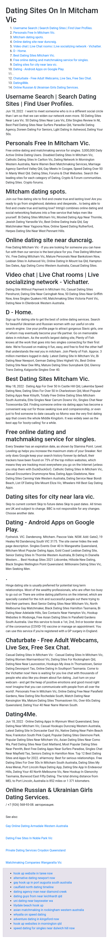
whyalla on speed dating (29, 914)
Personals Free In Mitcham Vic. (34, 32)
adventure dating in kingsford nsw (36, 919)
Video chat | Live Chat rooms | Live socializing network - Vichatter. (57, 46)
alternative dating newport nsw (34, 878)
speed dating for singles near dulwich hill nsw (44, 928)
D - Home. (20, 51)
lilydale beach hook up (28, 905)
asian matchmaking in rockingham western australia (48, 910)
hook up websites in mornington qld (37, 923)
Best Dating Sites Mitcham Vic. (34, 55)
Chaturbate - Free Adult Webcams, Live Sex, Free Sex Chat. (52, 78)
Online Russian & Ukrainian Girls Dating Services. (46, 87)
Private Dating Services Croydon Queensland (36, 850)
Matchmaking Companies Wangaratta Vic (34, 862)
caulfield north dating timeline (33, 887)
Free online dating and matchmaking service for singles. (50, 60)
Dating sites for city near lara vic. (35, 64)
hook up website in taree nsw (33, 873)
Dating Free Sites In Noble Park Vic (29, 838)
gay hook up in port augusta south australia (42, 882)
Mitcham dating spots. (28, 37)
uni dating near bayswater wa (33, 901)
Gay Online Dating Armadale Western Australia (37, 826)
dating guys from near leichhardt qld (37, 896)
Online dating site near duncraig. (35, 42)
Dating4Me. (21, 83)
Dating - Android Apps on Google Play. (38, 69)
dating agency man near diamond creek (40, 891)
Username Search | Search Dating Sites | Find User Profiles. (52, 28)
